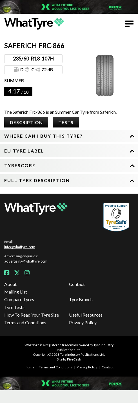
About (10, 284)
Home (29, 367)
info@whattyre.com (19, 247)
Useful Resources (86, 314)
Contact (77, 284)
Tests (66, 122)
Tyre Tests (14, 307)
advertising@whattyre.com (25, 261)
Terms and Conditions (25, 322)
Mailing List (15, 291)
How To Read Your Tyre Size (31, 314)
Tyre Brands (81, 299)
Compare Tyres (19, 299)
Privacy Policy (83, 322)
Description (26, 122)
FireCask (74, 359)
